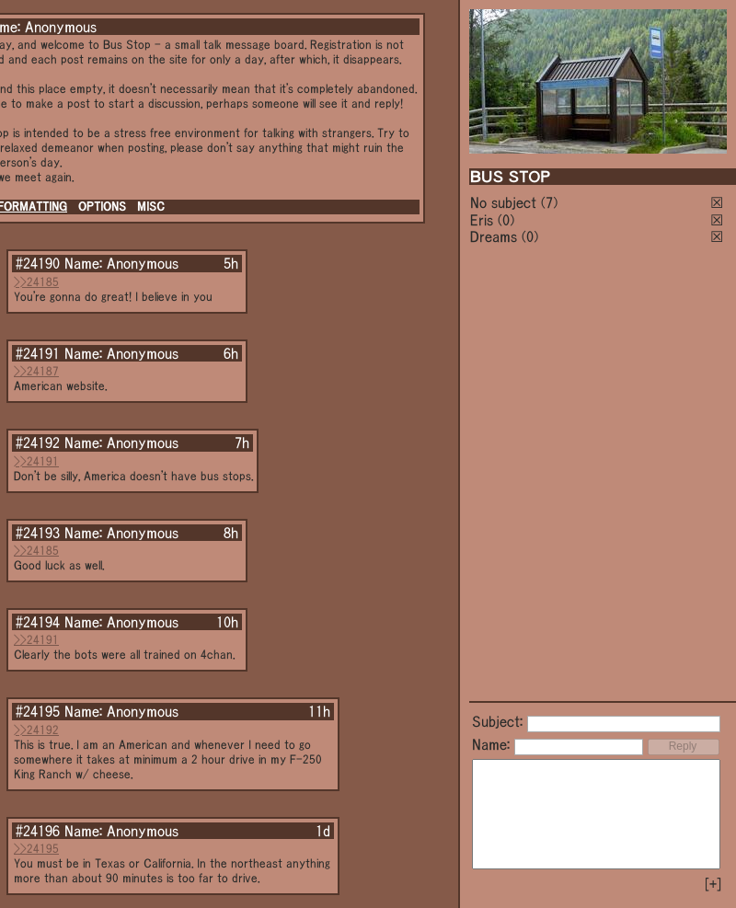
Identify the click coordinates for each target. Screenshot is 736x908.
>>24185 (36, 282)
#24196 (38, 830)
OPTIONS (102, 207)
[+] (713, 884)
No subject (505, 202)
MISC (151, 207)
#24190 (38, 263)
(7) (549, 202)
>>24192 (36, 730)
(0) (506, 220)
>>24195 (36, 849)
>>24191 (36, 461)
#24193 (38, 532)
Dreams (493, 236)
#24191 (38, 353)
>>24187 (36, 371)
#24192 (38, 442)
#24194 (38, 622)
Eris (481, 220)
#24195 (38, 711)
